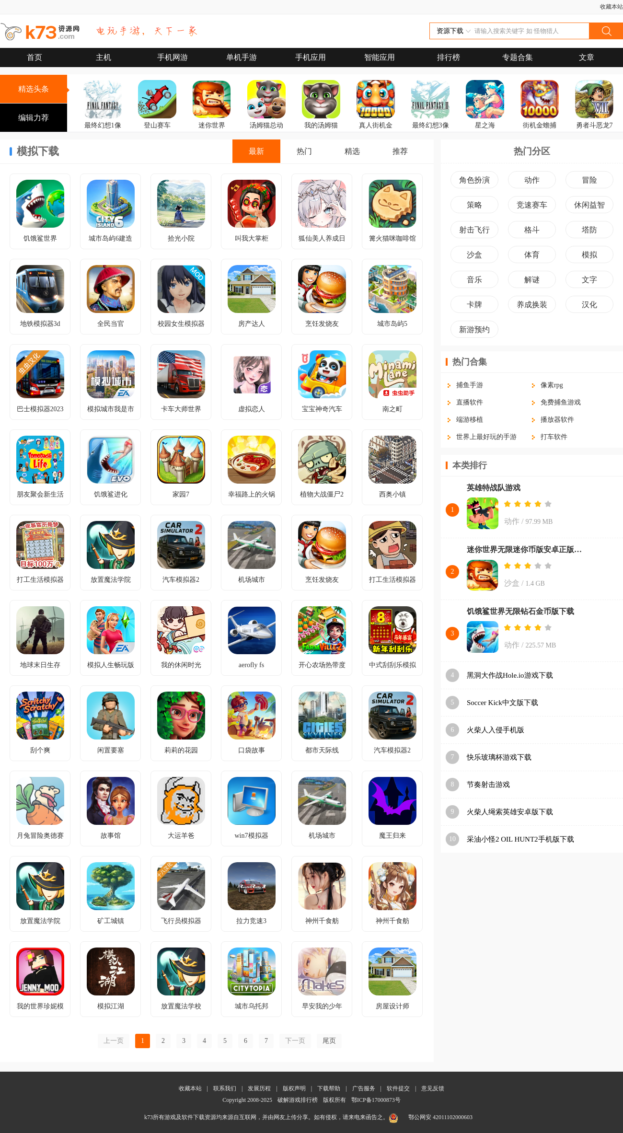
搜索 (606, 31)
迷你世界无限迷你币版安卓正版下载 (527, 549)
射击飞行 (474, 230)
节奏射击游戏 (488, 784)
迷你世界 (211, 125)
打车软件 (554, 436)
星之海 (485, 125)
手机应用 (310, 57)
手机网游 (172, 57)
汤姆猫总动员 (266, 132)
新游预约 (474, 329)
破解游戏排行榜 (298, 1100)
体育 (532, 255)
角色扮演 (474, 180)
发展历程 (259, 1088)
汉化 (589, 305)
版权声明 (294, 1088)
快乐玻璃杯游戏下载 (499, 757)
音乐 (474, 280)
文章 (586, 57)
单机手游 (241, 57)
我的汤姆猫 (321, 125)
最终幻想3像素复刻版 (430, 132)
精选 (352, 151)
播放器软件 (557, 419)
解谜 (532, 280)
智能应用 (379, 57)
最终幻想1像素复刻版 (102, 132)
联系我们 (224, 1088)
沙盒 (474, 255)
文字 (589, 280)
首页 (34, 57)
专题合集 (517, 57)
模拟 (589, 255)
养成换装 (532, 305)
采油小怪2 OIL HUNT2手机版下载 (520, 839)
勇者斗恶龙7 (594, 125)
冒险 (589, 180)
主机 (103, 57)
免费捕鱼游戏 (561, 402)
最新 (256, 151)
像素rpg (552, 385)
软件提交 (398, 1088)
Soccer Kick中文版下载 (502, 702)
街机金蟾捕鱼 (539, 132)
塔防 (589, 230)
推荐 (400, 151)
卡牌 (474, 305)
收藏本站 (611, 6)
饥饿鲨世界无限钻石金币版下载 (520, 611)
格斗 (532, 230)
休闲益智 (589, 205)
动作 (532, 180)
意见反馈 (432, 1088)
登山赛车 (157, 125)
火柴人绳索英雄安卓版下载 (510, 812)
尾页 (329, 1040)
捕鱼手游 (469, 385)
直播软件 (469, 402)
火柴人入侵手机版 (495, 730)
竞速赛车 (532, 205)
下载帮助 (328, 1088)
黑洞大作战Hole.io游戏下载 (510, 675)
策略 (474, 205)
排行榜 (448, 57)
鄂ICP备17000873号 (376, 1100)
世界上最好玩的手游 (486, 436)
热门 (304, 151)
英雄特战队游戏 (493, 488)
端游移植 (469, 419)
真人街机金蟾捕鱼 (375, 132)
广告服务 (363, 1088)
